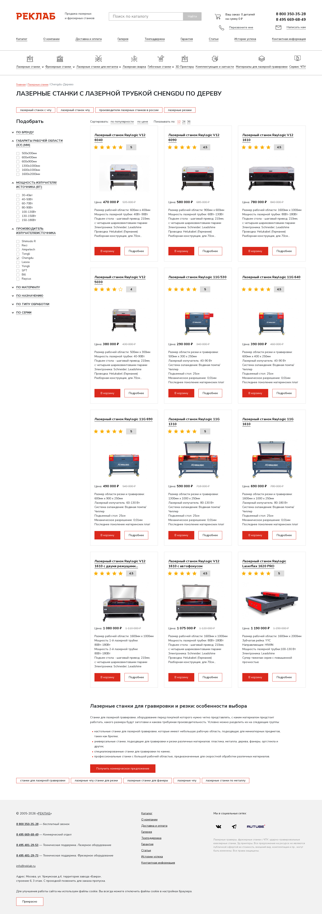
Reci (24, 245)
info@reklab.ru (26, 866)
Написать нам (296, 27)
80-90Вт (27, 207)
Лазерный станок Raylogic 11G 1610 (267, 421)
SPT (24, 270)
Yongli (26, 266)
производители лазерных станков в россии (129, 110)
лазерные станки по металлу (225, 780)
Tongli (26, 254)
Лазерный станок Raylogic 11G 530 (197, 277)
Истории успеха (245, 39)
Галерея (123, 39)
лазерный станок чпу (75, 110)
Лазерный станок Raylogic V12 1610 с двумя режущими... (120, 563)
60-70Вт (27, 203)
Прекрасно (29, 902)
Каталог (21, 39)
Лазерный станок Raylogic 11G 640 (271, 277)
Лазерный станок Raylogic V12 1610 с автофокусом (194, 563)
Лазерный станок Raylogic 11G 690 (123, 419)
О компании (51, 39)
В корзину (107, 251)
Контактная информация (289, 39)
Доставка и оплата (89, 39)
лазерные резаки (180, 110)
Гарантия (187, 39)
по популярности (122, 122)
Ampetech (28, 249)
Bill (24, 275)
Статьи (213, 39)
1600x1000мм (31, 170)
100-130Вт (29, 212)
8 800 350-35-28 (291, 14)
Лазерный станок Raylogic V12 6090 (194, 137)
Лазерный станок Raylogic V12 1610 (267, 137)
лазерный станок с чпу (35, 110)
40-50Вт (27, 199)
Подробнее (136, 251)
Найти (192, 16)
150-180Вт (29, 220)
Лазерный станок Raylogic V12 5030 (120, 279)
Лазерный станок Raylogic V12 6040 (120, 137)
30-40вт (27, 195)
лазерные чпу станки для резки (96, 780)
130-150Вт (29, 216)
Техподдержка (155, 39)
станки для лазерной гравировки (42, 780)
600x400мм (29, 157)
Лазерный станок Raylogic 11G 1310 (194, 421)
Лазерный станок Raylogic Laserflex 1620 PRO (264, 563)
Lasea (26, 262)
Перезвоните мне (241, 27)
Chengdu (27, 258)
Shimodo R (29, 241)
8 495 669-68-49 (291, 19)
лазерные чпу (186, 780)
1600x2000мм (31, 174)
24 (183, 122)
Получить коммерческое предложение (122, 769)
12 (179, 122)
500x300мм (29, 153)
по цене (142, 122)
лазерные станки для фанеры (147, 780)
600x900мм (29, 161)
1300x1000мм (31, 166)
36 (188, 122)
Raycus (26, 279)
